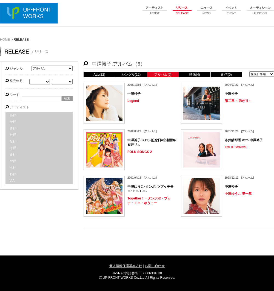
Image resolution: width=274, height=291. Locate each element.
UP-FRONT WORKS (30, 14)
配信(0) (226, 75)
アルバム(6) (163, 75)
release (182, 13)
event (231, 13)
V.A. (13, 181)
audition (260, 13)
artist (154, 13)
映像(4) (194, 75)
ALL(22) (99, 75)
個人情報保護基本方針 (125, 266)
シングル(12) (131, 75)
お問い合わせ (155, 266)
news (206, 13)
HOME (5, 40)
